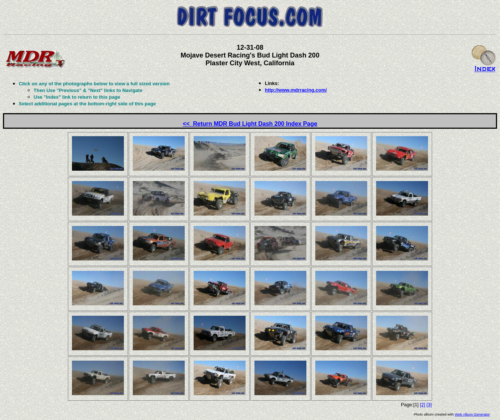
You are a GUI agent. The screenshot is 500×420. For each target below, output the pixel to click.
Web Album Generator (472, 414)
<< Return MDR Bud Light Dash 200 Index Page (250, 124)
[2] (422, 404)
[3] (429, 404)
